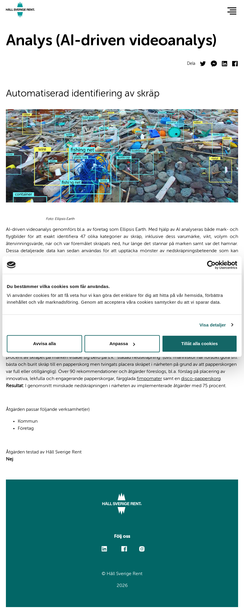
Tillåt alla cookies (199, 343)
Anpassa (122, 343)
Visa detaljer (212, 324)
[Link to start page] (20, 10)
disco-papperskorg (201, 379)
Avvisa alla (44, 343)
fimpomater (149, 379)
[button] (232, 11)
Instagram (141, 548)
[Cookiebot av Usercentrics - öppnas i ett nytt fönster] (211, 264)
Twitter (203, 61)
